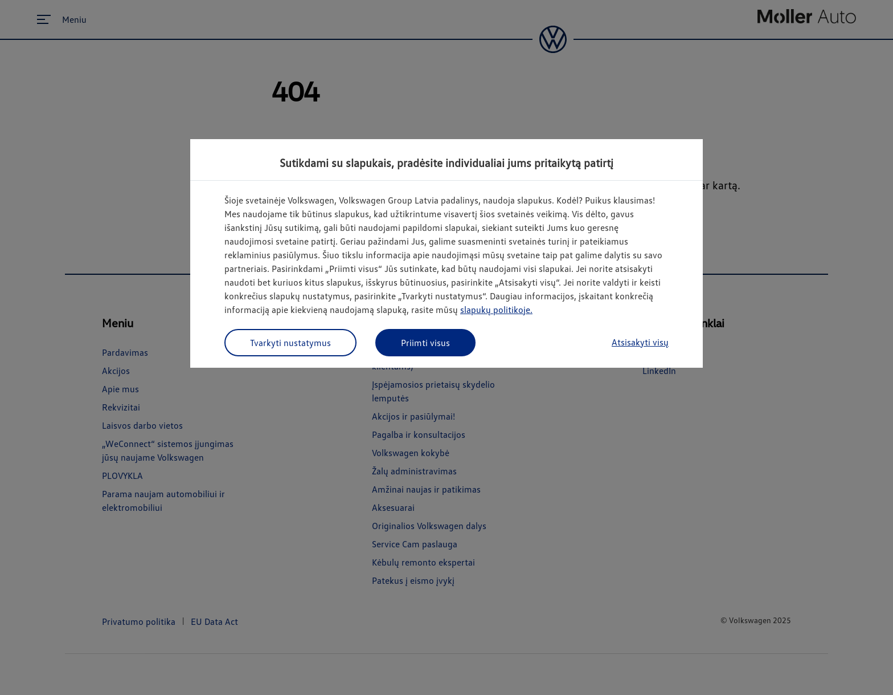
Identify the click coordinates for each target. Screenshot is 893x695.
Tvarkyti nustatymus (290, 342)
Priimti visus (425, 342)
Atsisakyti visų (640, 342)
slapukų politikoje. (496, 309)
